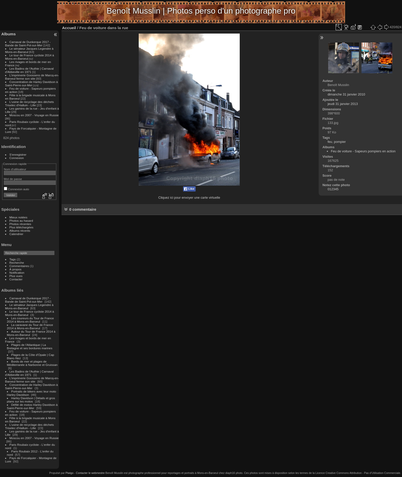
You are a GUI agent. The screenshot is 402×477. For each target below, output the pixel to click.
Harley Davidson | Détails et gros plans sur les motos (31, 399)
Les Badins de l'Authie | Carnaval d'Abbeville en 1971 (29, 70)
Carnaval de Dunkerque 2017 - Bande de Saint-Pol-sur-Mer (28, 43)
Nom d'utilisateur (15, 169)
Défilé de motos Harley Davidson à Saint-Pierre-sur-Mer (32, 406)
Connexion (16, 158)
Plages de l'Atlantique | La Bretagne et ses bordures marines (29, 346)
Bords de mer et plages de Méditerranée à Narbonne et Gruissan (32, 363)
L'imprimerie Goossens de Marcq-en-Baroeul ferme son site (32, 76)
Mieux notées (18, 217)
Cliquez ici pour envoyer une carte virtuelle (189, 197)
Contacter (16, 279)
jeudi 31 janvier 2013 (343, 104)
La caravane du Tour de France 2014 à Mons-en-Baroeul (30, 326)
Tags (12, 259)
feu (330, 142)
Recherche (16, 262)
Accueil (69, 28)
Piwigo (69, 472)
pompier (340, 142)
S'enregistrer (17, 154)
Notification (16, 272)
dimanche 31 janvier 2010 (346, 94)
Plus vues (16, 276)
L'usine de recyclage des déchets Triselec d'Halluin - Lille (29, 103)
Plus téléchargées (21, 227)
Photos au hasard (21, 220)
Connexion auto (16, 189)
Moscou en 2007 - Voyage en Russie (34, 115)
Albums (8, 34)
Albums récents (19, 230)
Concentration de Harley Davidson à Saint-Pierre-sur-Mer (31, 83)
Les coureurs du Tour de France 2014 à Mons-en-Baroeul (30, 319)
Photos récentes (20, 224)
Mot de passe (13, 179)
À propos (15, 269)
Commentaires (19, 266)
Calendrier (16, 234)
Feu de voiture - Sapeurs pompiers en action (363, 151)
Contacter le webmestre (90, 472)
